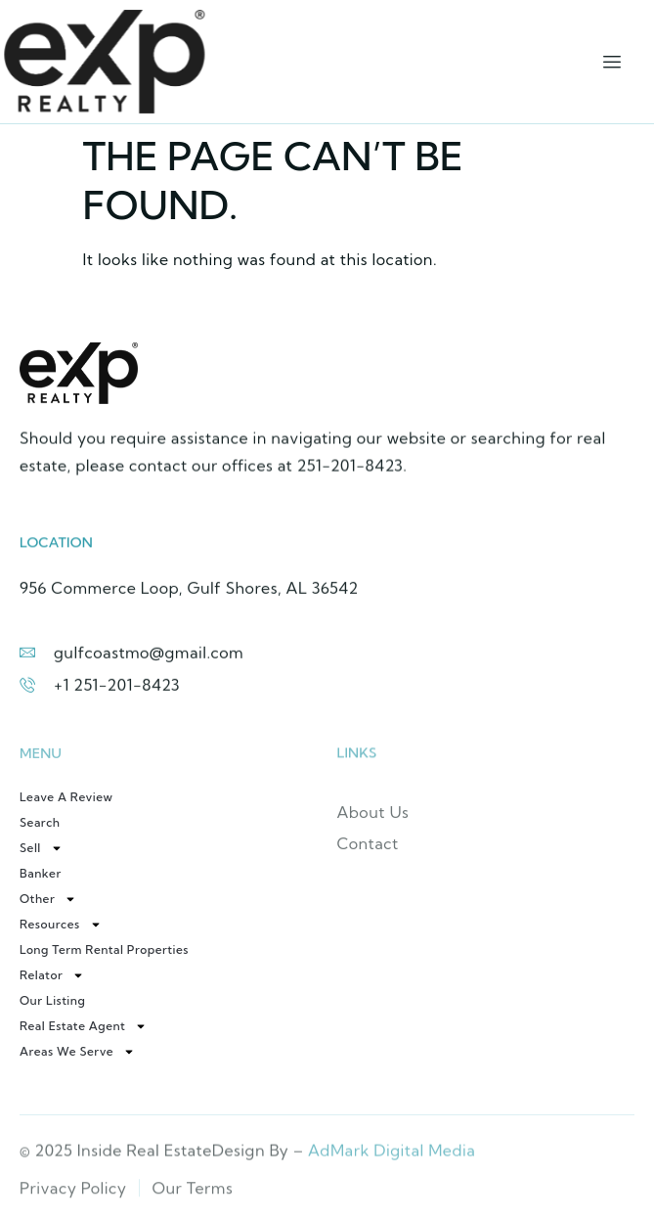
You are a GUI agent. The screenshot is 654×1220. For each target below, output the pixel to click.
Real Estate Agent (83, 1026)
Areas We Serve (77, 1051)
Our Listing (52, 1000)
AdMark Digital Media (391, 1155)
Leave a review (66, 797)
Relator (52, 975)
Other (48, 899)
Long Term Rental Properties (104, 949)
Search (40, 822)
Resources (61, 924)
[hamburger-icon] (612, 62)
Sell (41, 848)
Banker (41, 873)
